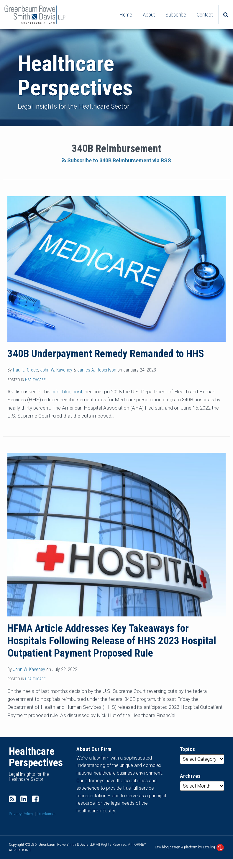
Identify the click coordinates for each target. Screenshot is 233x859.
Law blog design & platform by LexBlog (189, 847)
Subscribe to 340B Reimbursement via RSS (116, 160)
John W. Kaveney (56, 370)
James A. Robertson (96, 370)
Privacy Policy (21, 814)
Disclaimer (46, 814)
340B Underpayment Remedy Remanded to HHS (105, 354)
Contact (205, 15)
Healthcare (35, 379)
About (149, 15)
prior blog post (67, 392)
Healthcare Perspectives (75, 75)
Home (126, 15)
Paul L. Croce (25, 370)
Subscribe (175, 15)
